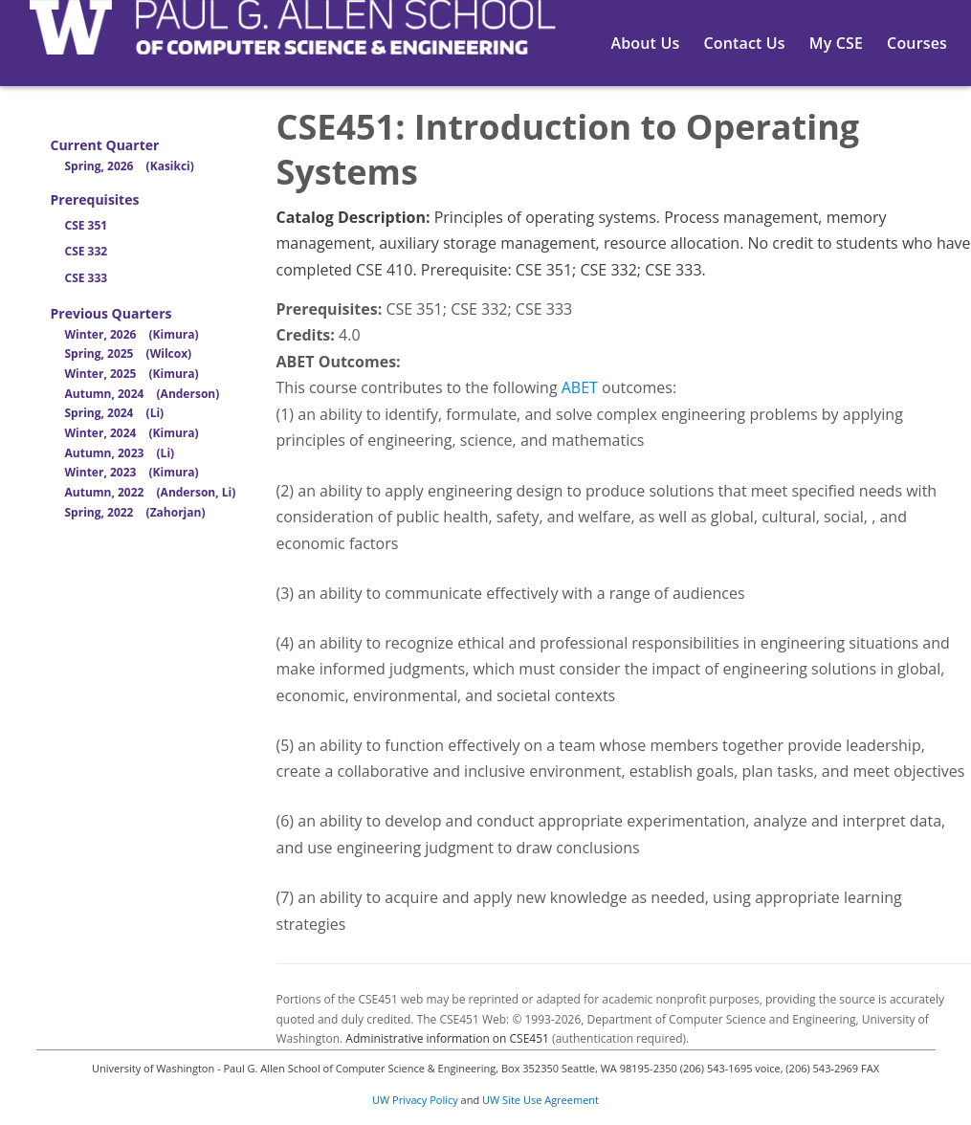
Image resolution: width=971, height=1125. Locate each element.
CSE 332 (86, 251)
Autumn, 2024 (142, 394)
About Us (645, 43)
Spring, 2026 (129, 166)
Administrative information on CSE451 (447, 1038)
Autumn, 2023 (120, 453)
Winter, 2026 (132, 334)
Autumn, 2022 (150, 492)
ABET (580, 387)
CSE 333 (86, 278)
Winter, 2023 (132, 472)
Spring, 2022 (135, 512)
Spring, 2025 (128, 353)
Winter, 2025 (132, 373)
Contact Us (743, 43)
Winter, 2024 (132, 433)
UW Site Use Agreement (540, 1099)
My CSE (836, 43)
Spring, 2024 (115, 413)
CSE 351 (86, 225)
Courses (917, 43)
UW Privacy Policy (415, 1099)
